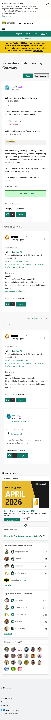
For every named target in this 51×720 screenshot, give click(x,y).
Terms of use (5, 702)
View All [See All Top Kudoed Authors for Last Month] (8, 633)
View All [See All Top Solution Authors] (8, 585)
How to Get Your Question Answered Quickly (22, 536)
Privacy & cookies (7, 698)
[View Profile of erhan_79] (14, 87)
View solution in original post (16, 291)
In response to (20, 421)
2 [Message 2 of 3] (11, 298)
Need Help (15, 203)
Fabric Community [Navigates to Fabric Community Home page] (26, 22)
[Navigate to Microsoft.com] (8, 23)
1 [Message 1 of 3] (11, 209)
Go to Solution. (29, 194)
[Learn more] (12, 520)
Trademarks (5, 705)
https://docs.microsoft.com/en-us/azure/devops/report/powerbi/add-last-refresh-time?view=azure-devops (24, 264)
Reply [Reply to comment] (21, 304)
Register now (38, 50)
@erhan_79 (17, 252)
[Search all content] (32, 39)
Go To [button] (43, 34)
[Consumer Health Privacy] (25, 713)
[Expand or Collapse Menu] (3, 28)
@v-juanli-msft (16, 434)
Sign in (28, 34)
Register (19, 34)
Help (35, 34)
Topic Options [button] (40, 76)
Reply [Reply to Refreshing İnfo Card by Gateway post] (21, 214)
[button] (28, 76)
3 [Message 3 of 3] (13, 450)
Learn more (6, 16)
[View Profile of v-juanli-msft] (22, 237)
